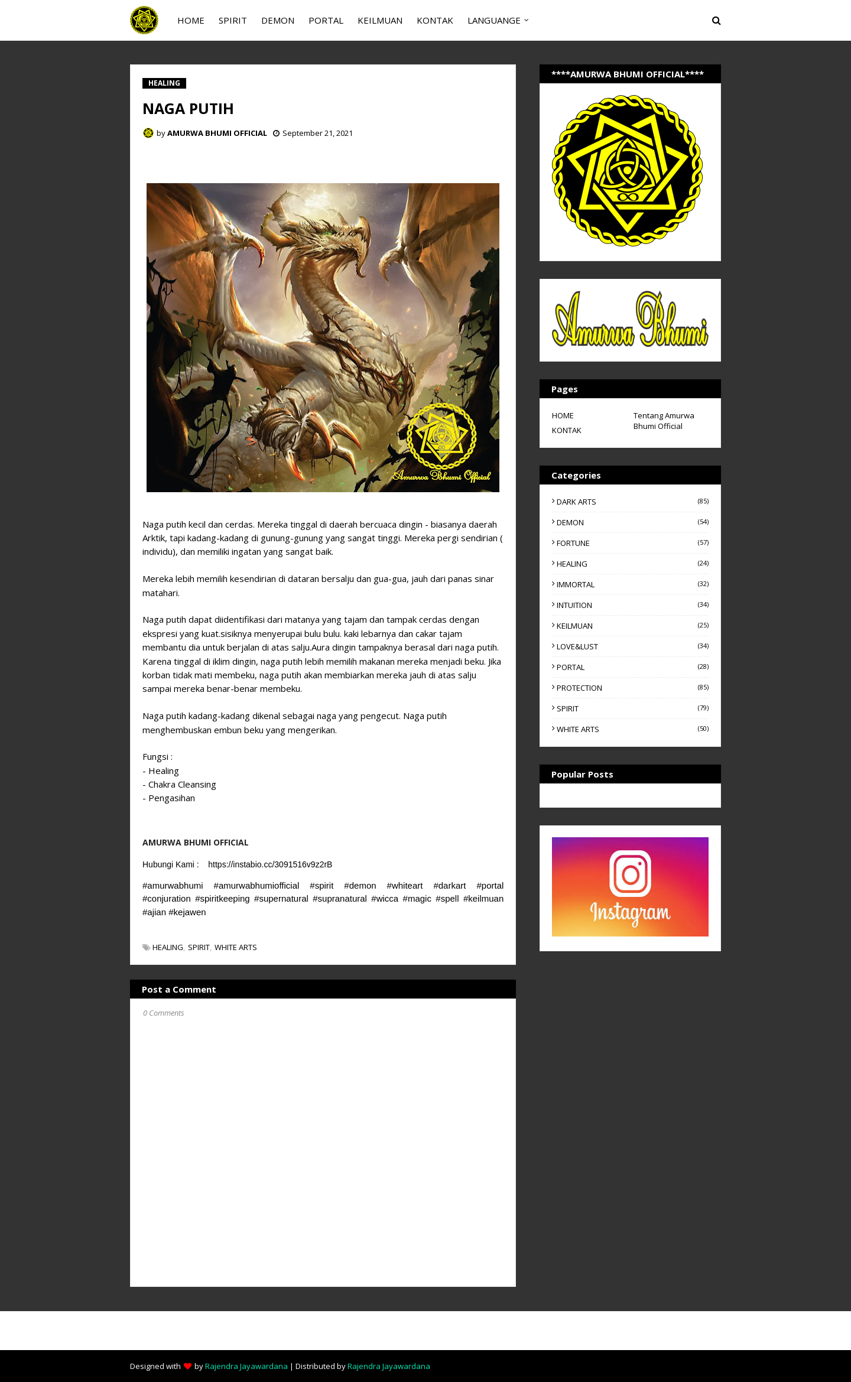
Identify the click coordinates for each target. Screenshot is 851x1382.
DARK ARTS (633, 501)
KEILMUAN (633, 625)
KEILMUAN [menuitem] (380, 20)
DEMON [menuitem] (277, 20)
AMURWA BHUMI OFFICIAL (217, 133)
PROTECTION (633, 687)
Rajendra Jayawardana (246, 1366)
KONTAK (567, 430)
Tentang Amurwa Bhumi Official (664, 420)
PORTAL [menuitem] (325, 20)
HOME (563, 415)
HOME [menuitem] (190, 20)
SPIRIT (199, 947)
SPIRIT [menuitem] (233, 20)
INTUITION (633, 605)
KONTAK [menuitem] (435, 20)
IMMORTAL (633, 584)
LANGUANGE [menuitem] (494, 20)
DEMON (633, 522)
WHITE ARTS (236, 947)
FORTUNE (633, 543)
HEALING (167, 947)
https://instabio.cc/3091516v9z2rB (270, 864)
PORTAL (633, 667)
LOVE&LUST (633, 646)
